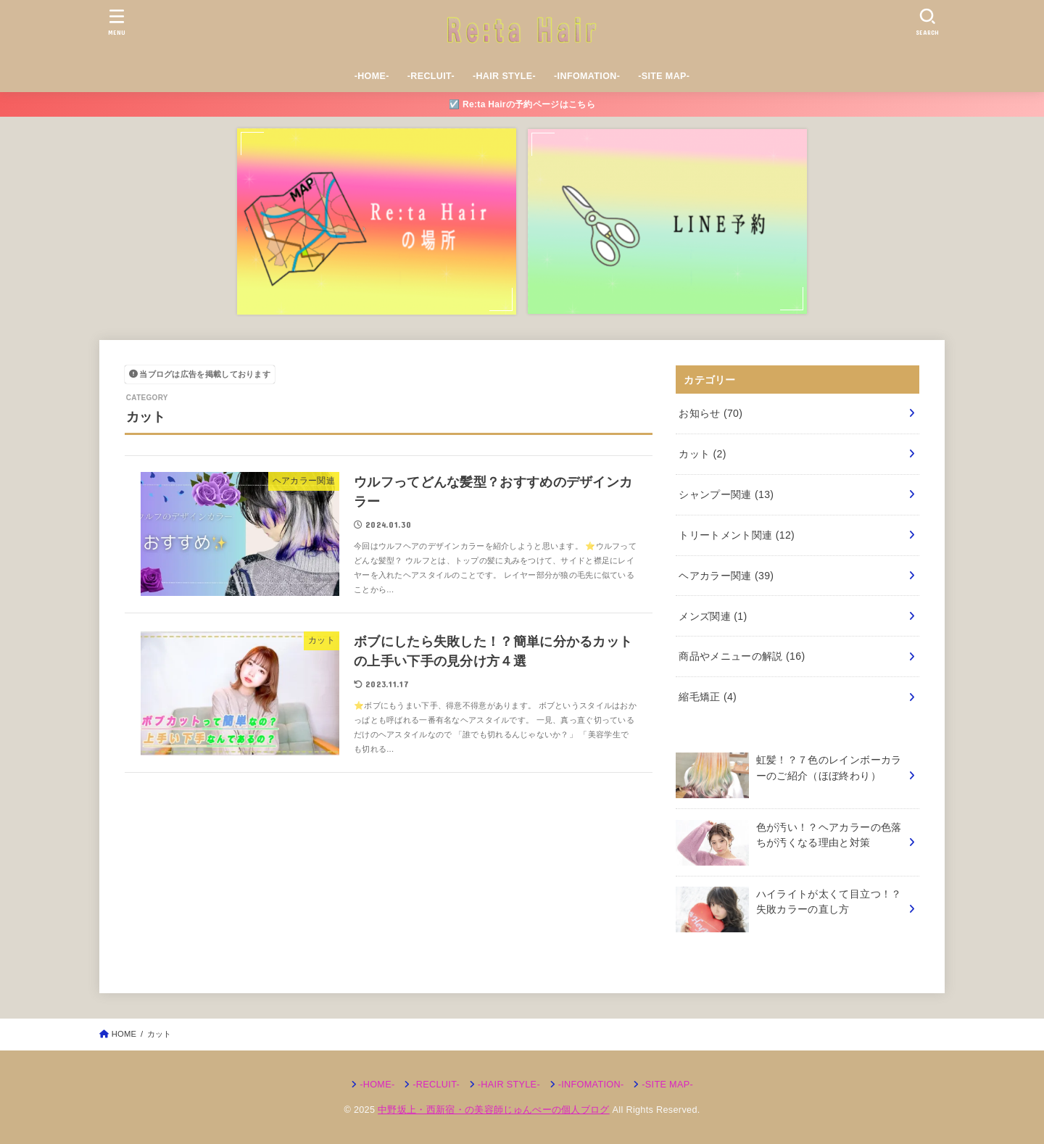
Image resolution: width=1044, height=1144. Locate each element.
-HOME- (372, 76)
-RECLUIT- (431, 76)
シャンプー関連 (726, 494)
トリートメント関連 (737, 535)
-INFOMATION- (587, 76)
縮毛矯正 (708, 696)
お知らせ (710, 413)
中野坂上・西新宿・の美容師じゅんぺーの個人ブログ (494, 1110)
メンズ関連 (713, 616)
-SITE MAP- (663, 76)
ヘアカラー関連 (726, 575)
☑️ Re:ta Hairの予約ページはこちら (522, 104)
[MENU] (117, 21)
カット (702, 454)
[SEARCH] (927, 21)
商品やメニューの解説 (742, 656)
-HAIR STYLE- (504, 76)
